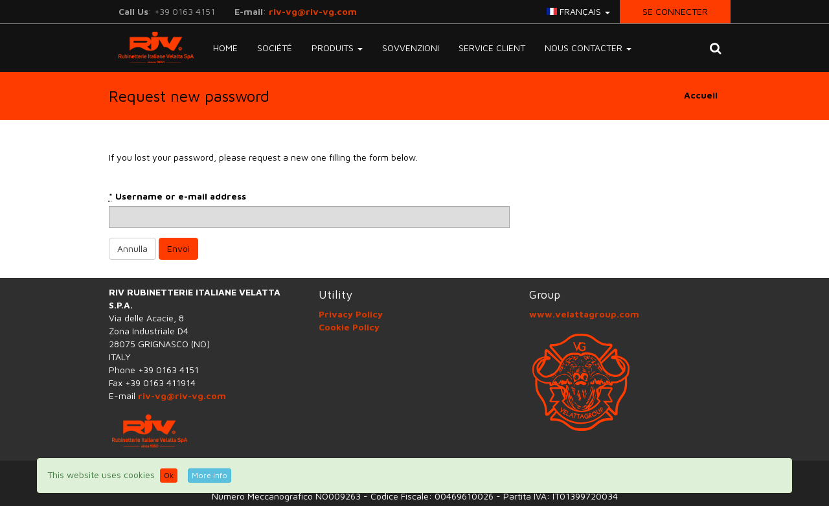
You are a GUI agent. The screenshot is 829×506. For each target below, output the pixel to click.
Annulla (132, 248)
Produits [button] (337, 47)
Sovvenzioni (410, 47)
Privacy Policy (351, 313)
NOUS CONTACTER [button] (588, 47)
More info (209, 475)
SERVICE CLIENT (492, 47)
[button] (715, 48)
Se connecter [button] (675, 11)
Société (274, 47)
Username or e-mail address (177, 196)
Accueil (701, 94)
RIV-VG (151, 47)
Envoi (178, 248)
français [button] (578, 11)
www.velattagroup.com (584, 313)
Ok (169, 475)
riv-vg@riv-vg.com (313, 11)
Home (225, 47)
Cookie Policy (349, 326)
